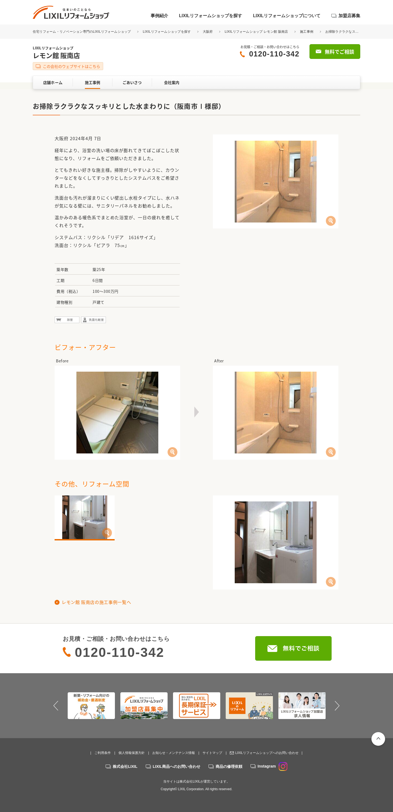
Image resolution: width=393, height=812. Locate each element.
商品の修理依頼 (229, 766)
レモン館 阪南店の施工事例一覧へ (96, 602)
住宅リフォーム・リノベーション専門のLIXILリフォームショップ (82, 32)
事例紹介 (159, 15)
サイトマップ (212, 753)
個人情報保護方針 (131, 753)
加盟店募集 (349, 15)
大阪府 (208, 32)
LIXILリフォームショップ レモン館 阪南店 (256, 32)
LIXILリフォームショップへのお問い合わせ (267, 753)
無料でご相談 (339, 51)
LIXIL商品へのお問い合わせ (176, 766)
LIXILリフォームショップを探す (210, 15)
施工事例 (306, 32)
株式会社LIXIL (125, 766)
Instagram (272, 766)
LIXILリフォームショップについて (286, 15)
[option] (91, 705)
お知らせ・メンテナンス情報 (173, 753)
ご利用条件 (102, 753)
